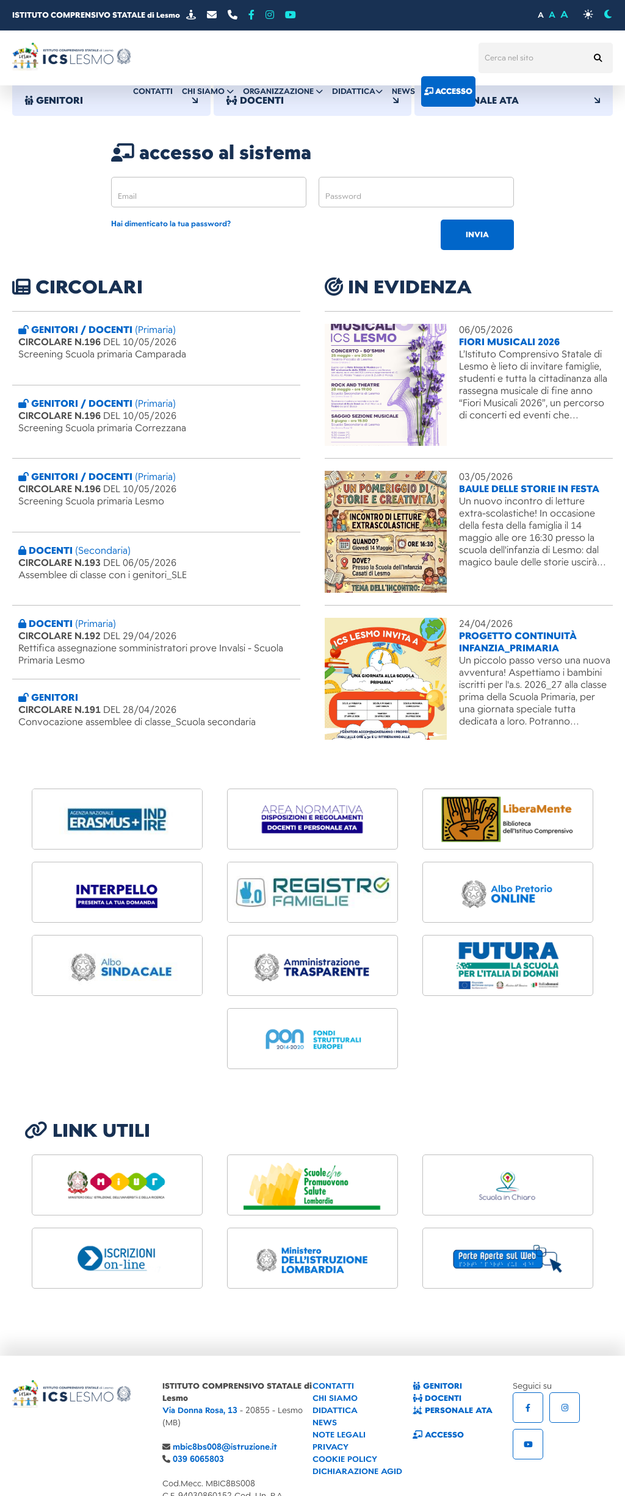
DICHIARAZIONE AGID (357, 1471)
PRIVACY (330, 1447)
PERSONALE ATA (514, 100)
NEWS (324, 1422)
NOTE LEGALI (339, 1435)
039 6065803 (198, 1459)
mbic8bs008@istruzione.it (225, 1447)
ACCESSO (438, 1435)
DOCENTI (437, 1398)
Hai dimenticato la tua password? (171, 224)
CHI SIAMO (335, 1398)
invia (477, 235)
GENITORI (111, 100)
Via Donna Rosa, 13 (199, 1410)
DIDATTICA (335, 1410)
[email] (208, 192)
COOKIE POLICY (344, 1459)
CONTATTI (333, 1386)
